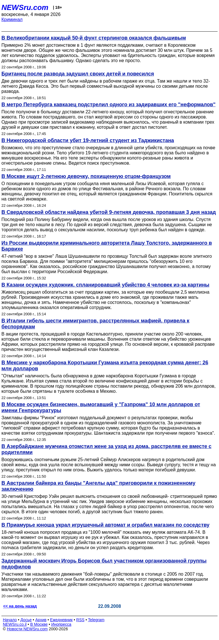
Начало (10, 619)
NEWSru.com (24, 7)
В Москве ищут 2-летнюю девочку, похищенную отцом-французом (86, 176)
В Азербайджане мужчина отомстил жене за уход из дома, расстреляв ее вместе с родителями (106, 449)
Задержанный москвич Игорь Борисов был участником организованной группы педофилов (103, 564)
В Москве (39, 624)
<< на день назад (20, 606)
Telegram (96, 619)
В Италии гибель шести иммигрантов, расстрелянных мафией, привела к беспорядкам (95, 324)
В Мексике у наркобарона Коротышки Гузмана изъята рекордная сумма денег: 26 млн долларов (104, 365)
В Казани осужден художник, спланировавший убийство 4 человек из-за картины (105, 285)
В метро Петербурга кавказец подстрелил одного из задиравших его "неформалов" (108, 104)
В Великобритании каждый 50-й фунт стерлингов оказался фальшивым (93, 38)
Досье (26, 619)
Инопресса (61, 624)
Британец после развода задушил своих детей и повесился (77, 74)
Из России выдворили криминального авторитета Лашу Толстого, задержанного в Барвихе (106, 246)
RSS (80, 619)
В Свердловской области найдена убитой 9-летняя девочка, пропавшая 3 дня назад (108, 212)
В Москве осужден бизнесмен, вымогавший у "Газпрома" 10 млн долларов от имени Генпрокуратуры (100, 407)
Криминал (12, 19)
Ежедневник (61, 619)
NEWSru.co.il (15, 624)
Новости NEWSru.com (27, 629)
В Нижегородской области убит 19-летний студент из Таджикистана (87, 140)
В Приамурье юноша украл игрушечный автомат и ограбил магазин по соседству (105, 525)
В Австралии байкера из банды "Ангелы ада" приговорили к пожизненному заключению (98, 486)
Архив (40, 619)
